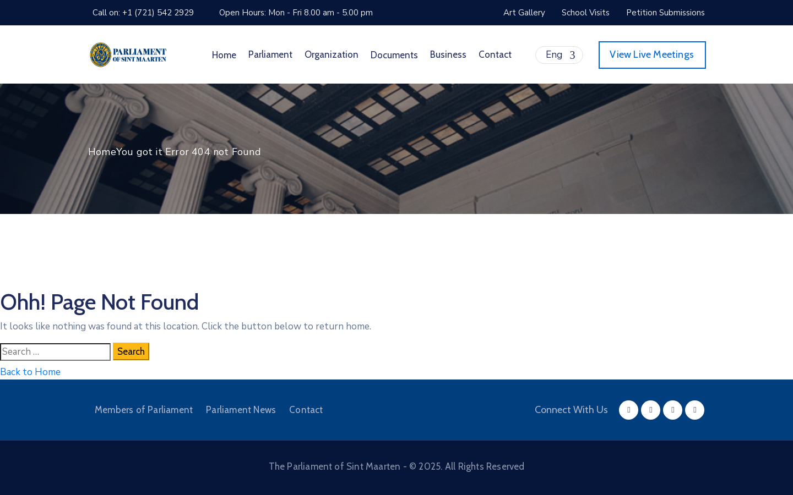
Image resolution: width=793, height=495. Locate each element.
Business (448, 54)
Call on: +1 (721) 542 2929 (143, 12)
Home (224, 55)
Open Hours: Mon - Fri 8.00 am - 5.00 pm (296, 12)
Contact (495, 54)
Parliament (270, 54)
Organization (332, 54)
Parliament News (241, 409)
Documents (394, 55)
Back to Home (30, 372)
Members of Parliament (144, 409)
